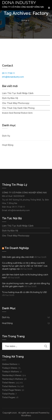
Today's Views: (10, 368)
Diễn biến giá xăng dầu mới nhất (18, 257)
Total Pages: (9, 397)
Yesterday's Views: (12, 375)
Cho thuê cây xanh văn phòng (18, 108)
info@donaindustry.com (13, 77)
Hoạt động (7, 145)
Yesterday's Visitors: (13, 379)
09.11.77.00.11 (8, 73)
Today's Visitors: (11, 371)
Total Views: (9, 382)
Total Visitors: (9, 386)
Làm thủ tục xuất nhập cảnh (17, 93)
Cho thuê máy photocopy (15, 103)
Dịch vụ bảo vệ (10, 98)
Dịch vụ (6, 135)
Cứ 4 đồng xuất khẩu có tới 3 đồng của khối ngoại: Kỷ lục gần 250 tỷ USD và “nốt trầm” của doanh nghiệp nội (24, 266)
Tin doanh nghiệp (17, 248)
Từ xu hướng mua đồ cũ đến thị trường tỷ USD (24, 292)
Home (24, 20)
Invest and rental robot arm (17, 112)
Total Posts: (9, 394)
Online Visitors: (10, 364)
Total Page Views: (12, 390)
